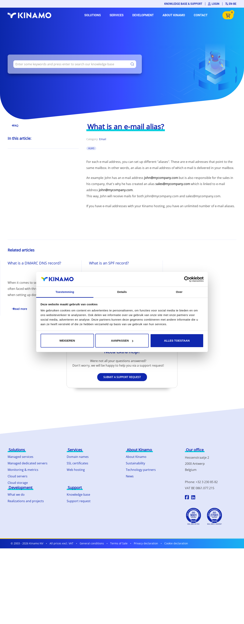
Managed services (20, 457)
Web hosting (76, 470)
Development (143, 15)
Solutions (92, 15)
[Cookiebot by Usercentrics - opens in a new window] (187, 279)
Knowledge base (78, 494)
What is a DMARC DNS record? (34, 263)
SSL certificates (77, 463)
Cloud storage (18, 483)
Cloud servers (17, 476)
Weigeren (67, 340)
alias (91, 148)
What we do (16, 494)
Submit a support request (122, 377)
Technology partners (141, 470)
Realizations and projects (26, 501)
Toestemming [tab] (64, 291)
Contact (201, 15)
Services (117, 15)
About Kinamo (173, 15)
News (130, 476)
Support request (79, 501)
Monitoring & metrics (23, 470)
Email (102, 139)
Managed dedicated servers (27, 463)
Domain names (78, 457)
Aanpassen (122, 340)
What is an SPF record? (109, 263)
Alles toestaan (176, 340)
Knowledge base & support (183, 3)
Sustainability (135, 463)
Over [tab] (179, 291)
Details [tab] (122, 291)
